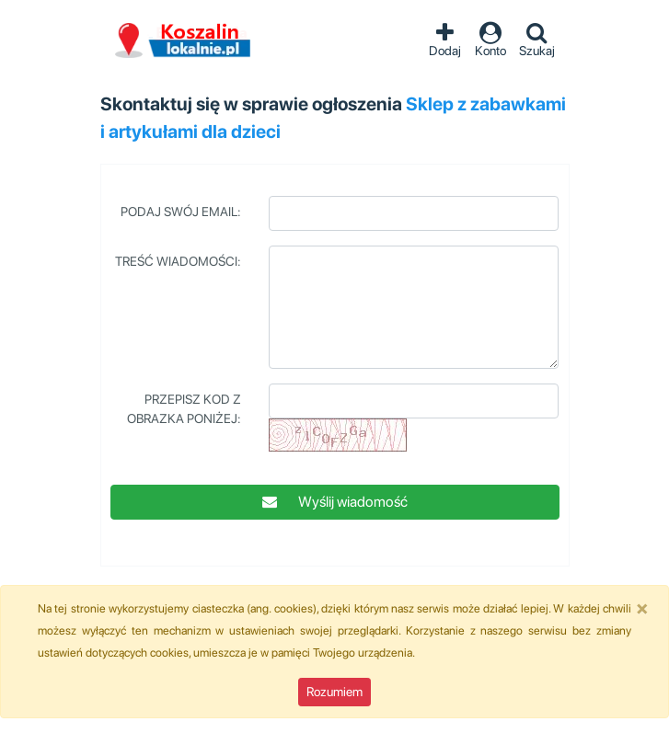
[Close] (642, 608)
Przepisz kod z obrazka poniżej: (184, 409)
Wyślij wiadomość (335, 501)
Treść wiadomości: (178, 261)
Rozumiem (334, 691)
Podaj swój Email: (181, 211)
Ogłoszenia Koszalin (183, 41)
